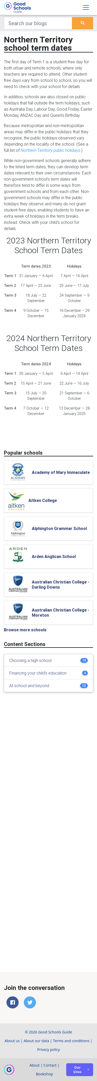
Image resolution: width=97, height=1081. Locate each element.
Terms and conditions (71, 1040)
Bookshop (44, 1073)
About (34, 1065)
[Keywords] (38, 23)
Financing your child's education (37, 673)
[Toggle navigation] (86, 7)
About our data (36, 1040)
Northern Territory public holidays (50, 150)
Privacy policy (48, 1049)
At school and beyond (29, 685)
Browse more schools (25, 629)
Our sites (77, 1069)
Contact (49, 1065)
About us (12, 1040)
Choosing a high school (30, 660)
